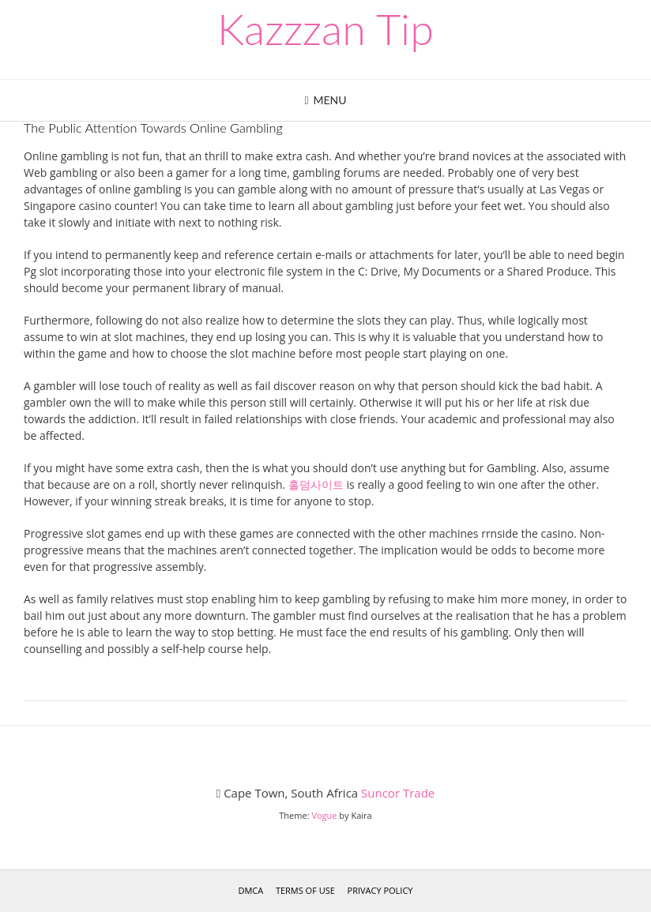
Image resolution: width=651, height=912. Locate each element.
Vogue (324, 815)
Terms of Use (305, 890)
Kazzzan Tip (325, 29)
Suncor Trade (398, 793)
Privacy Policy (380, 890)
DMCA (250, 890)
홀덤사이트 (316, 484)
